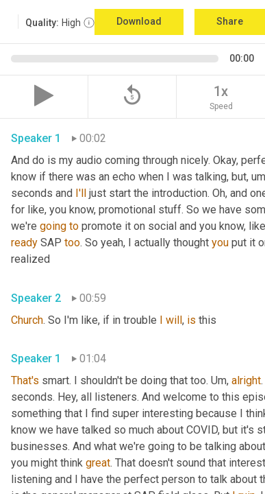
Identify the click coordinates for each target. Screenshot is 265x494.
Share (229, 21)
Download (139, 21)
